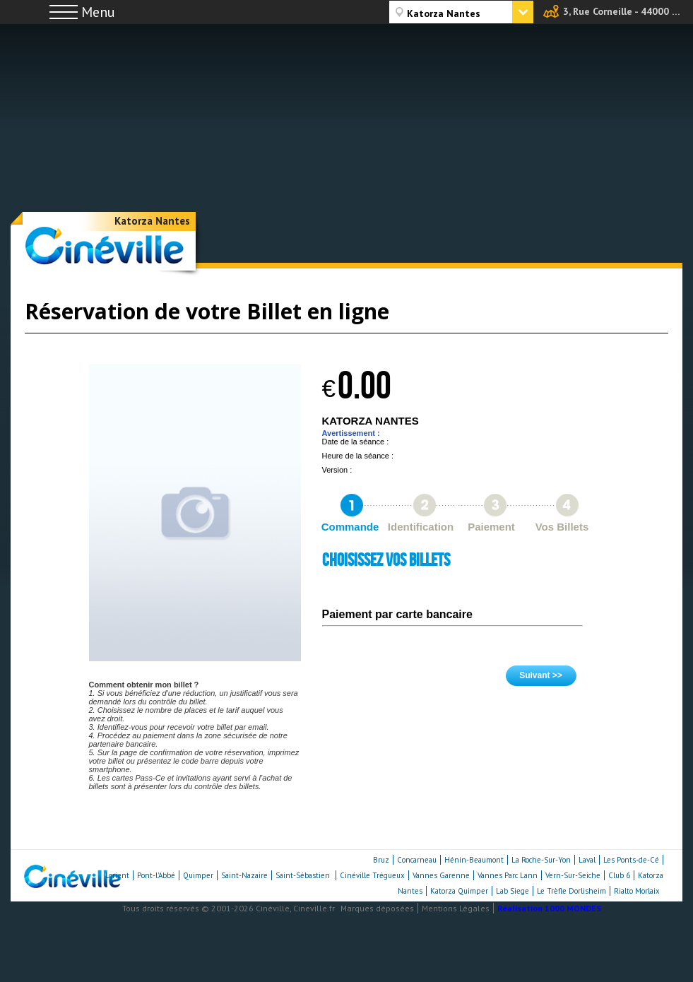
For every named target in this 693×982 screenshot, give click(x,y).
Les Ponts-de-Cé (631, 860)
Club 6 (619, 875)
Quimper (198, 875)
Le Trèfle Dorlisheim (571, 891)
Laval (587, 860)
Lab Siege (512, 891)
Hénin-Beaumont (474, 860)
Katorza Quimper (459, 891)
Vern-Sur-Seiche (572, 875)
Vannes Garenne (441, 875)
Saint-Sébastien (304, 875)
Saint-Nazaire (244, 875)
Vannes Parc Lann (508, 875)
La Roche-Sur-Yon (541, 860)
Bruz (381, 860)
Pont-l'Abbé (156, 875)
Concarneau (417, 860)
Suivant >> (540, 675)
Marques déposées (377, 908)
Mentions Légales (456, 908)
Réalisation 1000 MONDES (549, 908)
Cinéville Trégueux (372, 875)
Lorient (117, 875)
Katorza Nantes (152, 220)
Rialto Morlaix (637, 891)
